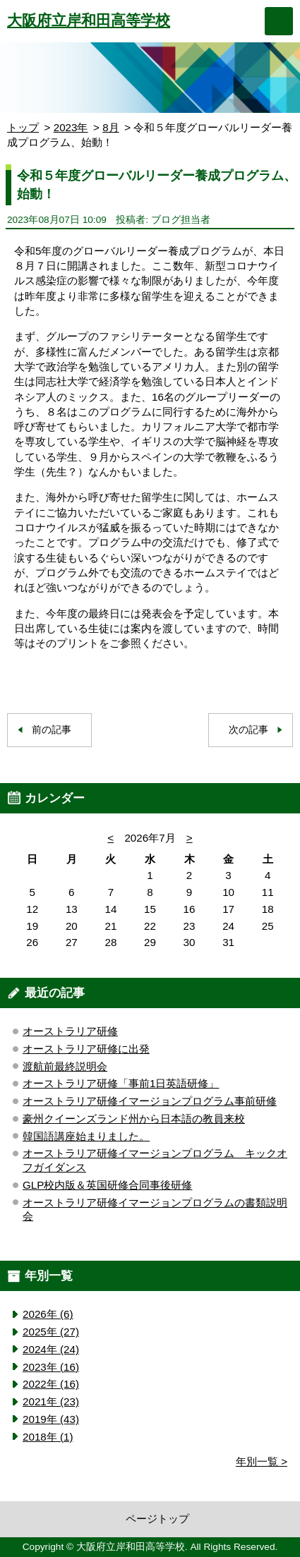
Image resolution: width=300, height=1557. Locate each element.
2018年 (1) (48, 1437)
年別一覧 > (261, 1461)
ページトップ (157, 1519)
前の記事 (51, 730)
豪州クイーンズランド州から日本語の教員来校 (134, 1119)
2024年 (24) (51, 1349)
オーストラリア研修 (70, 1031)
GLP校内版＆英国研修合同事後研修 (107, 1185)
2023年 (71, 127)
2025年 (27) (51, 1332)
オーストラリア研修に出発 (86, 1049)
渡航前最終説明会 (65, 1066)
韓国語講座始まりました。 (86, 1136)
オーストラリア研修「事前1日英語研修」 (121, 1083)
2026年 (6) (48, 1314)
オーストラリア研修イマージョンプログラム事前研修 (150, 1101)
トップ (23, 127)
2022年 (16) (51, 1384)
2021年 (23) (51, 1401)
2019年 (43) (51, 1419)
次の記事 (248, 730)
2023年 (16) (51, 1367)
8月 (110, 127)
